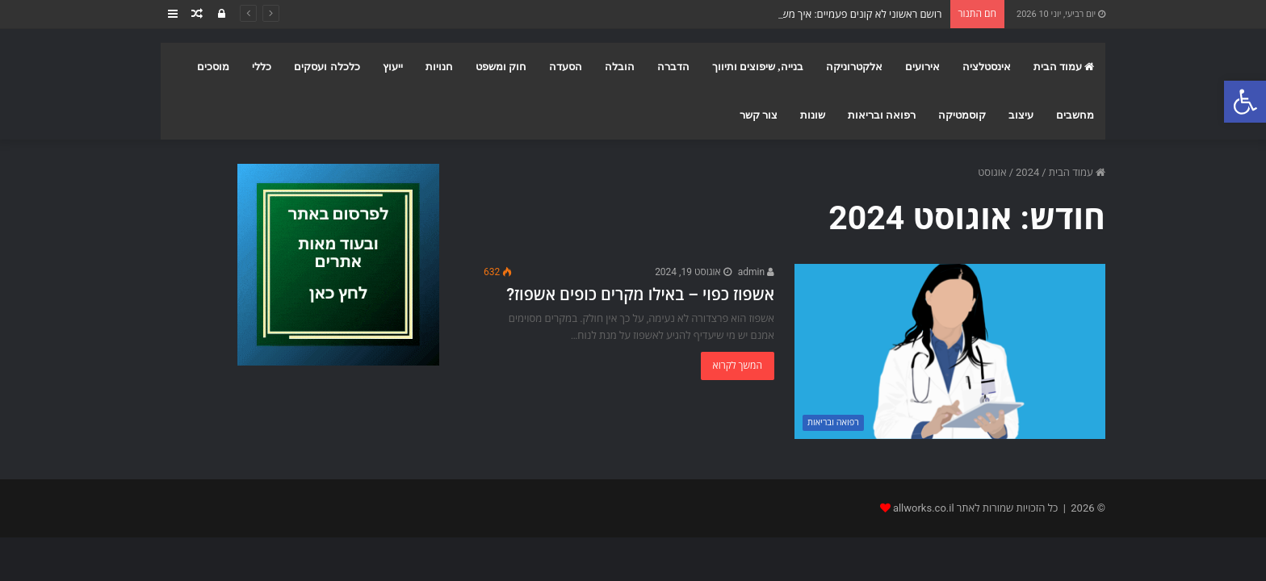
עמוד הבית (1064, 67)
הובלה (620, 67)
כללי (261, 67)
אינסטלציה (986, 67)
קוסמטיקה (962, 115)
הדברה (673, 67)
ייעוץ (393, 67)
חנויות (439, 67)
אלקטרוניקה (854, 67)
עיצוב (1020, 115)
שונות (812, 115)
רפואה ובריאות (882, 115)
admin (756, 272)
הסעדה (565, 67)
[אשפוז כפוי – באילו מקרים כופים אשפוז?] (949, 351)
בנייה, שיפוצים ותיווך (757, 67)
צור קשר (759, 115)
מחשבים (1075, 115)
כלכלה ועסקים (326, 67)
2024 (1027, 172)
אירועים (922, 67)
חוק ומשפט (501, 67)
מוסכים (213, 67)
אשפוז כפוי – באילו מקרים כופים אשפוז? (640, 294)
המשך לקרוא (737, 365)
